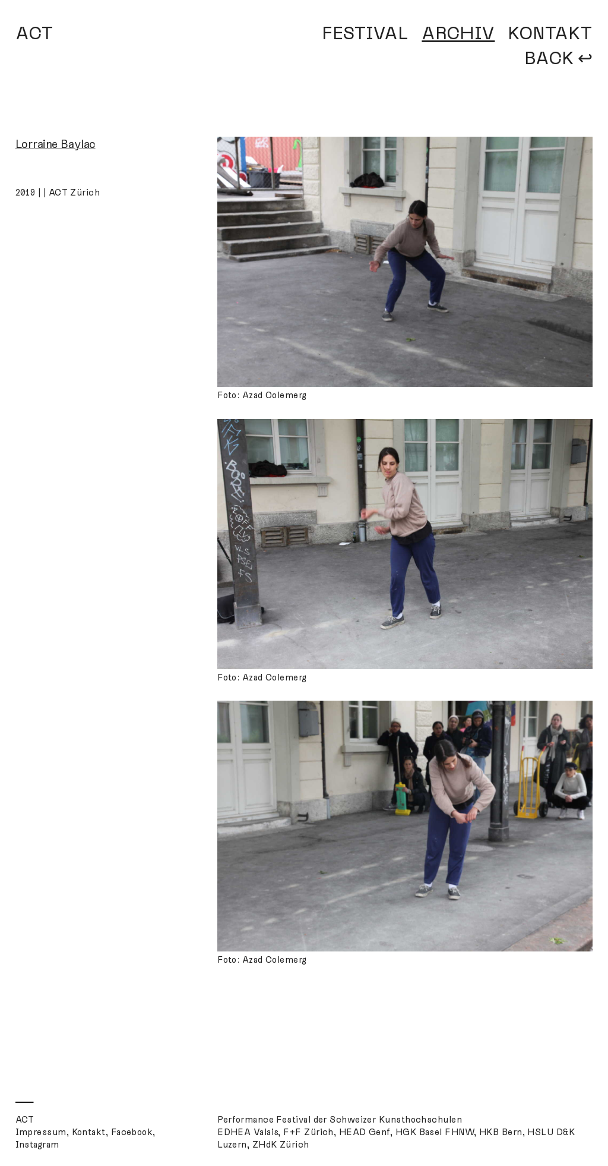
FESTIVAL (365, 33)
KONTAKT (550, 33)
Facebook (132, 1132)
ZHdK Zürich (280, 1144)
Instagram (37, 1144)
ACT (34, 33)
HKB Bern (500, 1132)
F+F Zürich (308, 1132)
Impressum (40, 1132)
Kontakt (89, 1132)
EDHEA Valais (247, 1132)
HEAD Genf (364, 1132)
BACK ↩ (558, 58)
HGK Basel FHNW (434, 1132)
